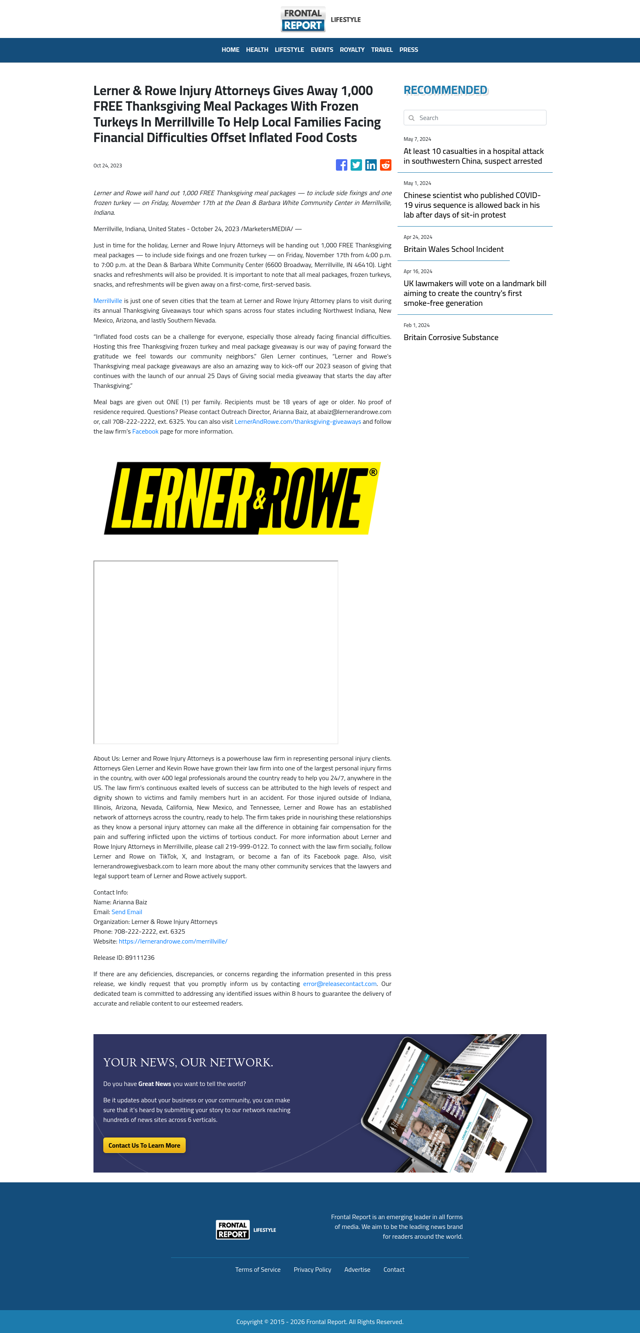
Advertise (357, 1269)
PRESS (409, 49)
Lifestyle (289, 49)
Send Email (127, 912)
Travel (382, 49)
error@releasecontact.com (340, 983)
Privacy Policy (312, 1269)
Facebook (145, 431)
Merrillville (107, 300)
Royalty (352, 49)
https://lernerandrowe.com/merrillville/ (173, 941)
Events (322, 49)
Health (257, 49)
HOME (231, 49)
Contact (394, 1269)
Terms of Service (258, 1269)
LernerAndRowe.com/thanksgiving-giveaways (298, 421)
